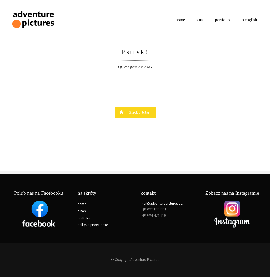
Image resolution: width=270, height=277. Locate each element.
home (82, 204)
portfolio (84, 218)
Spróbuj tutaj (134, 112)
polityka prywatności (93, 225)
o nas (82, 211)
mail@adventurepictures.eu (162, 203)
